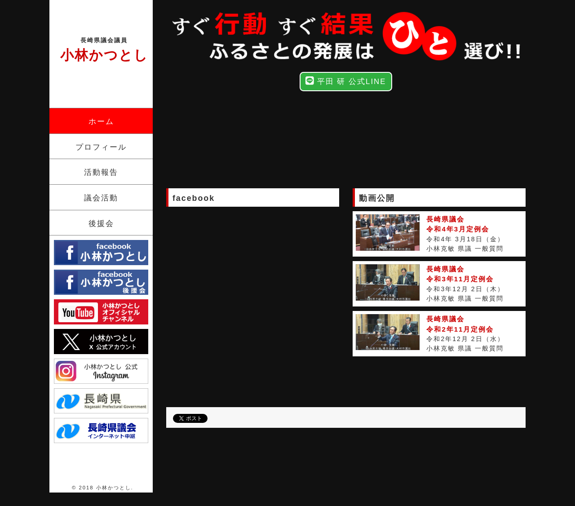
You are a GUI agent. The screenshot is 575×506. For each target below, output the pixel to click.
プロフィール (101, 147)
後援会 (101, 223)
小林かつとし (104, 49)
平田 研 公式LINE (345, 81)
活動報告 (101, 172)
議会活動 (101, 198)
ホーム (101, 121)
